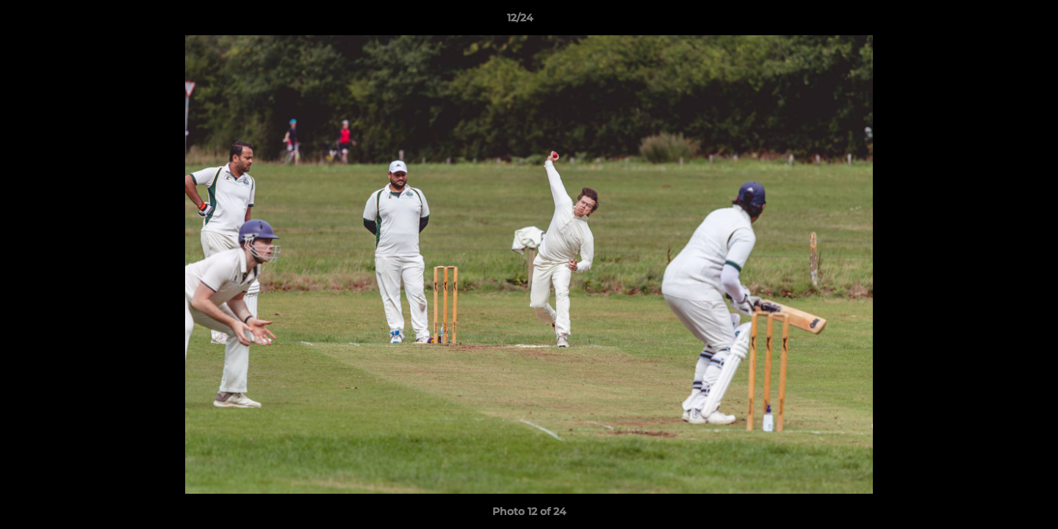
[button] (996, 21)
